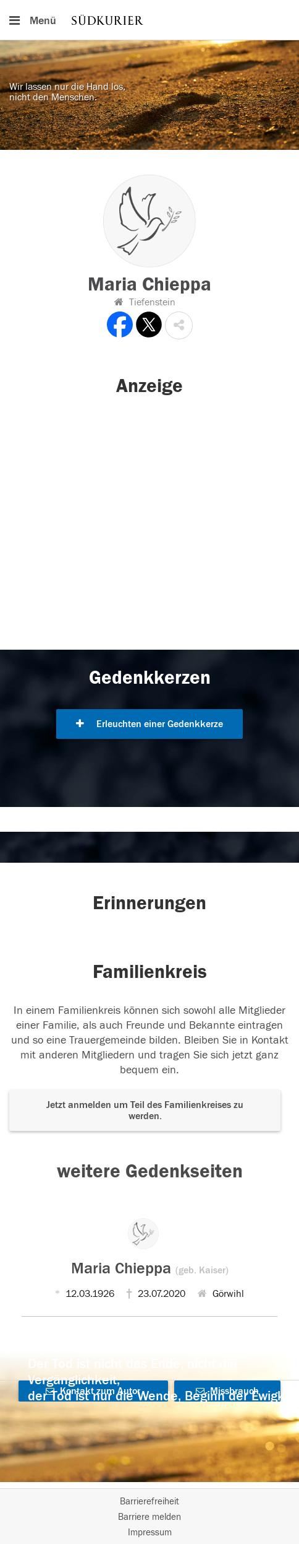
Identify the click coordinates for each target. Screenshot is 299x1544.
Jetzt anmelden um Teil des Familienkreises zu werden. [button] (144, 1110)
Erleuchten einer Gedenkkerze (149, 724)
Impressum (150, 1532)
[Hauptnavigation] (149, 20)
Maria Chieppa (150, 1268)
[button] (179, 325)
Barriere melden (149, 1517)
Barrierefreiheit (149, 1501)
